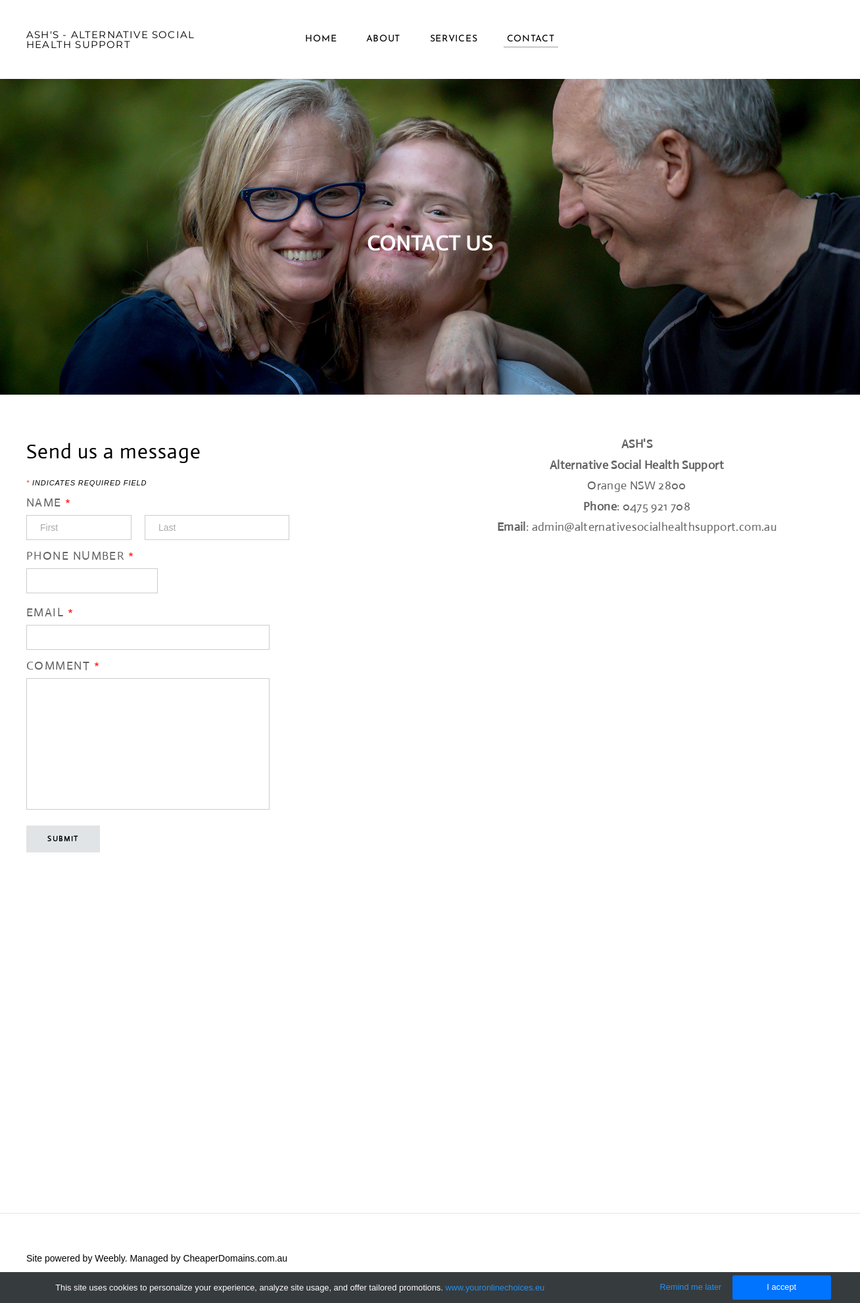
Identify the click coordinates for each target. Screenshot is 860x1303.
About (383, 39)
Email (50, 612)
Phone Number (80, 556)
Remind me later (690, 1287)
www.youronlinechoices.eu (494, 1287)
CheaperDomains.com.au (235, 1258)
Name (49, 502)
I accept (781, 1287)
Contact (531, 39)
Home (321, 39)
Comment (63, 666)
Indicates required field (86, 483)
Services (454, 39)
